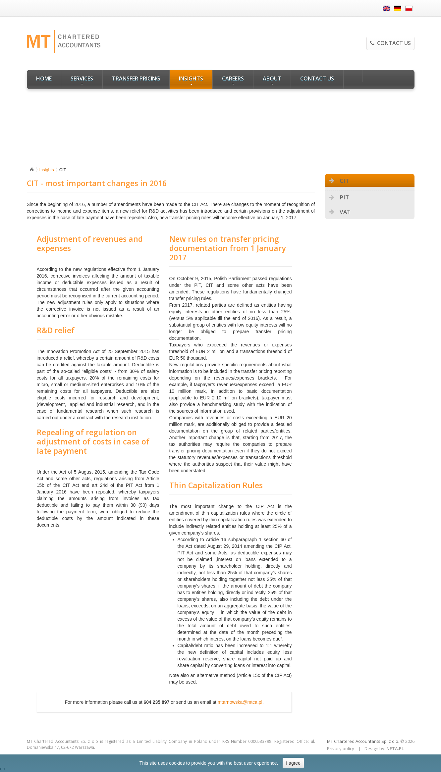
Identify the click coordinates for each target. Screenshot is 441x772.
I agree (293, 763)
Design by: (374, 748)
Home (44, 78)
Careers (233, 80)
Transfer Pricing (136, 78)
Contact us (390, 43)
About (272, 80)
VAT (345, 212)
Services (82, 80)
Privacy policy (340, 748)
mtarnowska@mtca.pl (240, 702)
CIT (344, 180)
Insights (191, 80)
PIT (344, 197)
